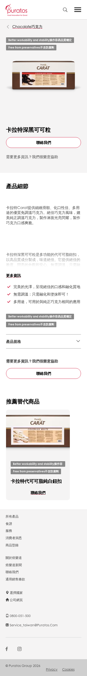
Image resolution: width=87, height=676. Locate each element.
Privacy (52, 669)
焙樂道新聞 (14, 564)
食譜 (9, 523)
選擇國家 (14, 592)
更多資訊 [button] (13, 275)
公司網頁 (14, 599)
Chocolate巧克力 (27, 26)
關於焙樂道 (14, 557)
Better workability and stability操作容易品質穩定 (40, 40)
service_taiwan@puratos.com (32, 625)
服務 (9, 530)
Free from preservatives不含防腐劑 (31, 47)
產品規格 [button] (13, 341)
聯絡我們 (43, 142)
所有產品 (12, 516)
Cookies (68, 669)
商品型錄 (12, 545)
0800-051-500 (18, 615)
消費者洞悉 (14, 537)
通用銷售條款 (15, 579)
